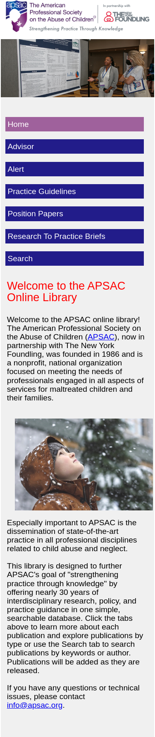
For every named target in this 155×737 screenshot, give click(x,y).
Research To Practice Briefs (56, 236)
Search (20, 258)
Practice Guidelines (41, 191)
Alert (15, 169)
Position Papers (35, 213)
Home (18, 124)
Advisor (20, 146)
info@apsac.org (35, 705)
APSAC (101, 336)
